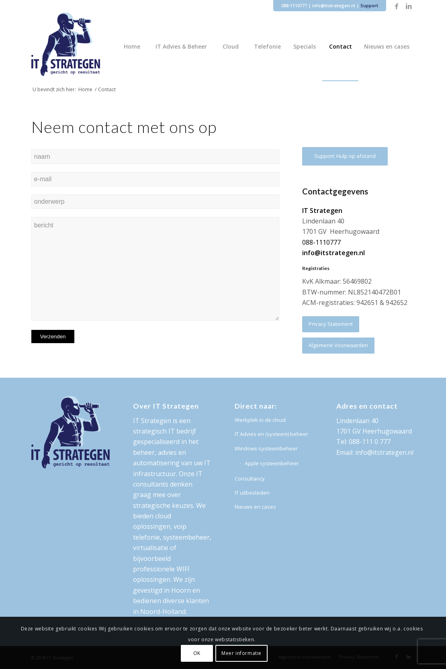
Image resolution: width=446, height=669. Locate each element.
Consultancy (250, 478)
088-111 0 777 (370, 441)
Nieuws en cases (255, 506)
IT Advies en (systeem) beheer (271, 434)
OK (196, 653)
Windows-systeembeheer (266, 448)
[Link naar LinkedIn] (409, 6)
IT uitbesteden (252, 492)
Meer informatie (241, 653)
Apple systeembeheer (272, 463)
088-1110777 (294, 5)
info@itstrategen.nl (333, 5)
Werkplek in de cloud (260, 419)
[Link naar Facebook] (396, 6)
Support (369, 5)
